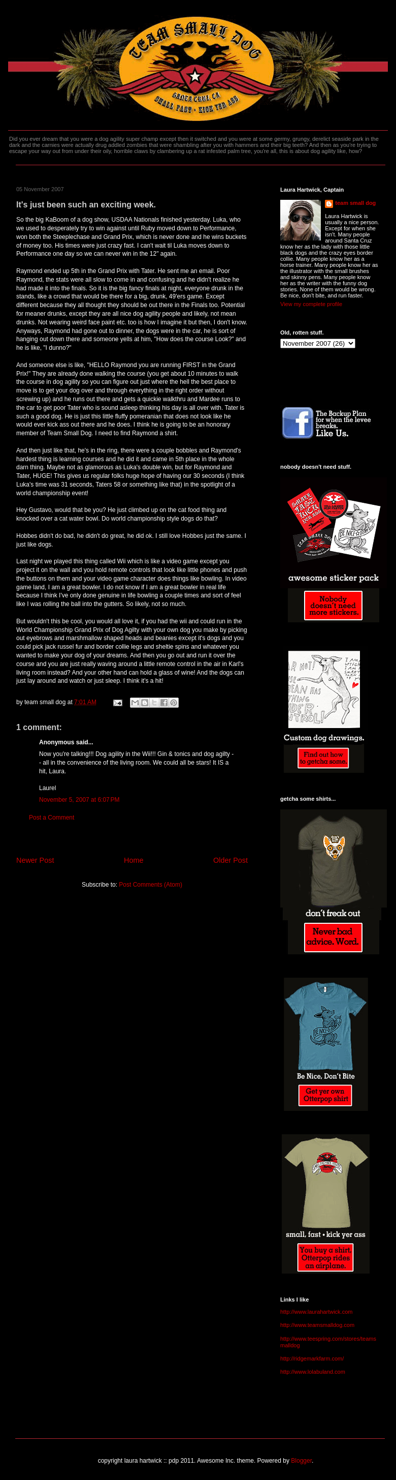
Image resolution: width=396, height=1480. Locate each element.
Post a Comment (51, 817)
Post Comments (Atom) (150, 884)
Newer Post (35, 860)
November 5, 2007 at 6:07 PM (79, 799)
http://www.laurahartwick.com (316, 1312)
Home (133, 860)
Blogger (301, 1460)
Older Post (230, 860)
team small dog (355, 203)
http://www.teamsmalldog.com (317, 1325)
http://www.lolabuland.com (312, 1372)
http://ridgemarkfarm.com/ (312, 1358)
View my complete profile (311, 304)
